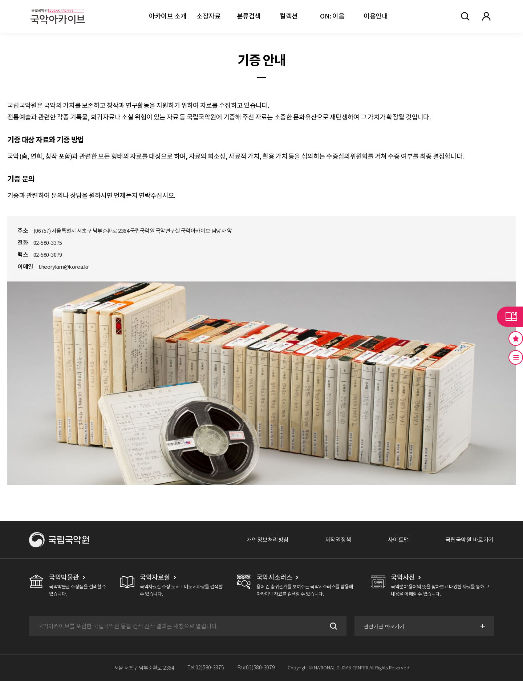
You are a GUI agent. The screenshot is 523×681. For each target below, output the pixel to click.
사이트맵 (398, 539)
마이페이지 (486, 16)
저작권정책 (338, 539)
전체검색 (465, 16)
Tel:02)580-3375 (205, 668)
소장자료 (208, 16)
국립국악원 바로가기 (469, 539)
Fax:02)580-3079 (256, 668)
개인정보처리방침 (268, 539)
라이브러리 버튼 (510, 317)
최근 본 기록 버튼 (515, 357)
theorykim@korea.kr (63, 266)
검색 (332, 626)
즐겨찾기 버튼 (515, 338)
